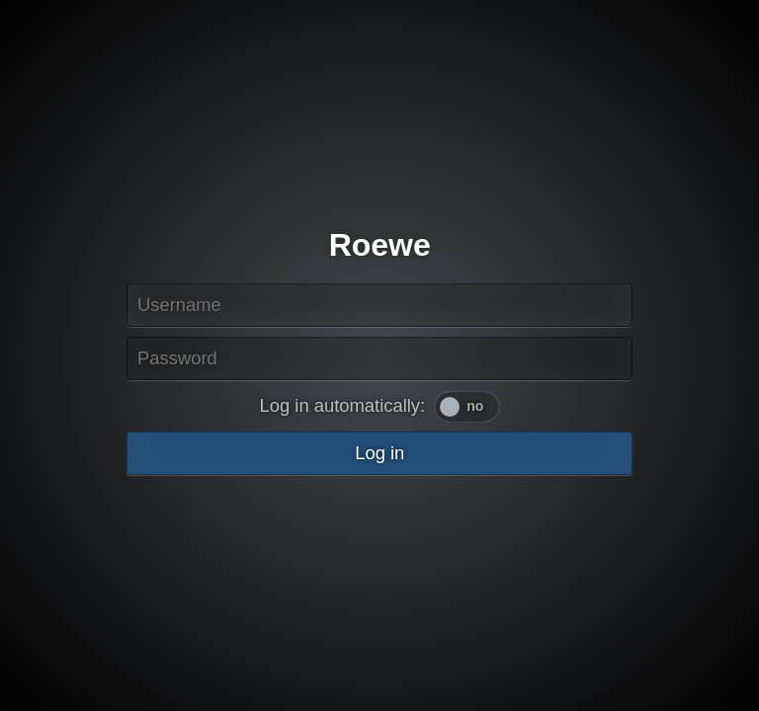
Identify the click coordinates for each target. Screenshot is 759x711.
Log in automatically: (343, 405)
